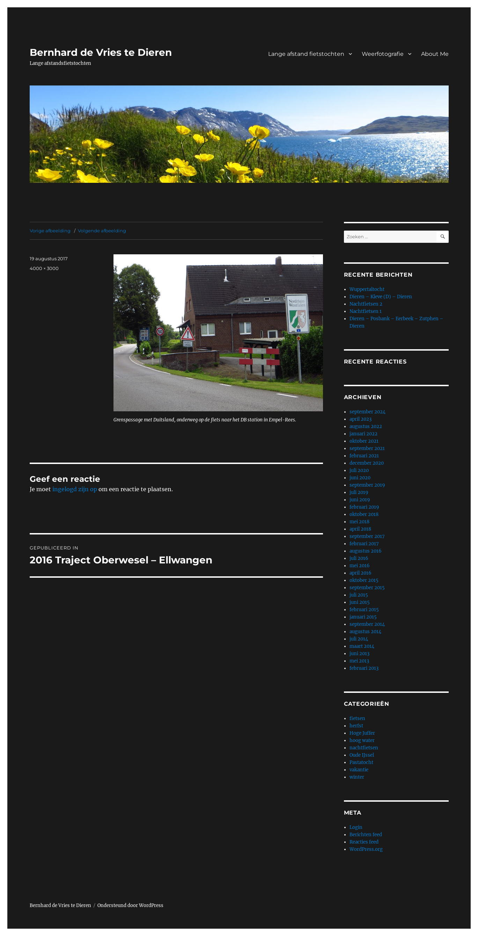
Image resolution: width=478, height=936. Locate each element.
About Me (435, 54)
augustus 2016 (366, 551)
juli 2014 (359, 639)
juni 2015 (360, 602)
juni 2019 (360, 500)
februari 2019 (364, 507)
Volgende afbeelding (102, 230)
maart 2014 (362, 646)
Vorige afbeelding (50, 230)
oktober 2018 (364, 514)
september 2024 (367, 412)
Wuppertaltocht (367, 289)
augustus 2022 (366, 426)
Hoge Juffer (362, 733)
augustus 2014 (365, 632)
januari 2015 (363, 617)
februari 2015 (364, 610)
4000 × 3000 (44, 268)
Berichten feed (366, 835)
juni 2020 (360, 478)
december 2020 (367, 463)
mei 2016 (360, 566)
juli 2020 (359, 470)
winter (357, 777)
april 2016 (361, 573)
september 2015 (367, 588)
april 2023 (361, 419)
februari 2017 (364, 544)
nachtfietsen (364, 748)
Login (356, 827)
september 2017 (367, 536)
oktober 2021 (364, 441)
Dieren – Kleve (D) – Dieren (381, 297)
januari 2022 (363, 434)
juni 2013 (359, 654)
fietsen (357, 718)
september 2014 (367, 624)
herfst (356, 726)
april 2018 (360, 529)
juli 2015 (359, 595)
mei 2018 (359, 522)
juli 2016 (359, 558)
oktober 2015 (364, 580)
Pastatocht (361, 762)
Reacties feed (364, 842)
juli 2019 (359, 492)
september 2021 (367, 448)
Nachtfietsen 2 (366, 304)
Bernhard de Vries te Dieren (101, 52)
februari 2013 (364, 668)
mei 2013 (359, 661)
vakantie (359, 770)
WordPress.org (366, 849)
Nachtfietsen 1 (366, 311)
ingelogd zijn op (74, 489)
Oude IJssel (362, 755)
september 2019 (367, 485)
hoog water (362, 740)
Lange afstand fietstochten (306, 54)
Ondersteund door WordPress (130, 905)
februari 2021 (364, 456)
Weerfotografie (383, 54)
